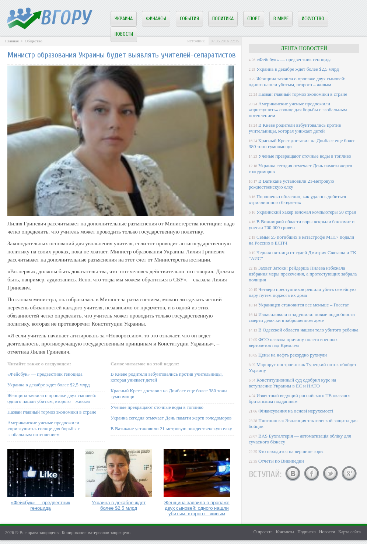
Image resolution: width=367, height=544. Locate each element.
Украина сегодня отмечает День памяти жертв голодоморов (171, 418)
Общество (33, 41)
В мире (281, 18)
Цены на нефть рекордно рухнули (292, 355)
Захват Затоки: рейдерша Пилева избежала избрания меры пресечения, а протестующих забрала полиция (303, 273)
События (189, 18)
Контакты (285, 531)
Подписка (306, 531)
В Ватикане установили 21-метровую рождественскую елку (171, 428)
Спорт (253, 18)
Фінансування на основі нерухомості (295, 411)
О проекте (263, 531)
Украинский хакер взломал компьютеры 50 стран (306, 212)
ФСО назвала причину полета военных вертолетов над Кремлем (293, 342)
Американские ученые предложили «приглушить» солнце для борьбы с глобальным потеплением (43, 428)
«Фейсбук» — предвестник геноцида (45, 374)
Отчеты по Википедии (281, 461)
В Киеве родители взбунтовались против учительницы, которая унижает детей (295, 128)
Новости (124, 34)
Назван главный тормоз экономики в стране (51, 412)
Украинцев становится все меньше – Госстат (303, 305)
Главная (12, 41)
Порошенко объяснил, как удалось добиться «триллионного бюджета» (297, 199)
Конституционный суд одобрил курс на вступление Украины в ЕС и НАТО (292, 383)
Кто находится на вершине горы (291, 451)
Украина (124, 18)
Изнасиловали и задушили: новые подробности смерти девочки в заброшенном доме (302, 317)
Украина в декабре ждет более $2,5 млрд (48, 384)
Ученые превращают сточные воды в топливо (157, 407)
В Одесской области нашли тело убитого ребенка (308, 330)
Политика (223, 18)
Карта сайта (349, 531)
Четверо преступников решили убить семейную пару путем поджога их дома (302, 292)
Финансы (156, 18)
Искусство (313, 18)
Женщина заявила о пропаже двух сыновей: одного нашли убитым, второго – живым (51, 398)
